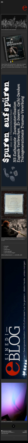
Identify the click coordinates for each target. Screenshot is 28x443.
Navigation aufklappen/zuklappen (14, 2)
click (21, 67)
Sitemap (9, 431)
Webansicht (25, 432)
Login (26, 430)
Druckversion (4, 431)
